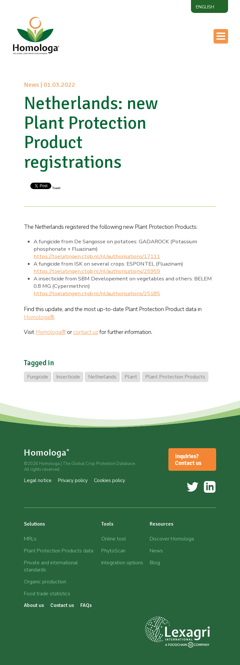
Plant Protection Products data (58, 550)
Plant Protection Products (175, 376)
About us (34, 605)
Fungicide (37, 376)
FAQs (86, 605)
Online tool (113, 538)
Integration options (122, 562)
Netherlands (102, 376)
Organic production (45, 581)
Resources (161, 524)
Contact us (62, 605)
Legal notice (38, 480)
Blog (155, 562)
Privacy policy (73, 480)
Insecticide (68, 376)
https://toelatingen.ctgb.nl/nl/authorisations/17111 (97, 256)
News (156, 550)
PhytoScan (113, 550)
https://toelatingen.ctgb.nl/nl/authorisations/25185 (97, 293)
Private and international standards (51, 566)
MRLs (30, 538)
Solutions (34, 524)
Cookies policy (109, 480)
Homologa (47, 452)
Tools (107, 524)
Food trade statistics (47, 593)
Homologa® (39, 317)
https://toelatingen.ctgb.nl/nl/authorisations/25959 (97, 271)
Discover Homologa (172, 538)
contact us (85, 332)
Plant (131, 376)
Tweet (56, 188)
